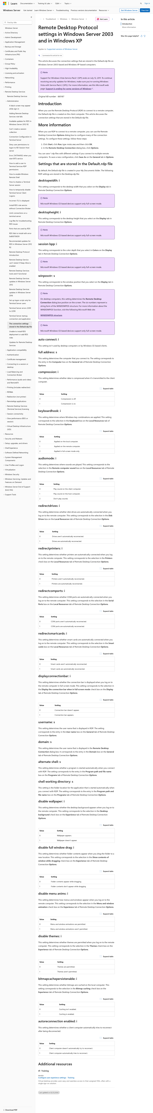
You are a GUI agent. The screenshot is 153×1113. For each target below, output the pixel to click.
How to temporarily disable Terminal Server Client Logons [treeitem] (19, 192)
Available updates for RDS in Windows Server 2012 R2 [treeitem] (20, 123)
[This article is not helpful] (144, 36)
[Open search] (141, 3)
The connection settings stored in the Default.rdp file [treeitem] (20, 325)
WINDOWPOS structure (51, 315)
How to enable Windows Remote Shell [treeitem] (18, 175)
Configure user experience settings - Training (56, 1078)
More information (129, 27)
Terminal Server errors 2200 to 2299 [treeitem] (20, 309)
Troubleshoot (51, 19)
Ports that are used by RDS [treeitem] (19, 228)
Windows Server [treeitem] (11, 28)
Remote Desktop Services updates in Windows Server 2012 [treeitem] (20, 281)
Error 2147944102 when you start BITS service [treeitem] (20, 157)
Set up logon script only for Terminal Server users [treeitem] (20, 302)
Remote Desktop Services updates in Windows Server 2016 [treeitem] (20, 292)
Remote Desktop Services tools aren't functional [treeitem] (19, 272)
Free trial (145, 10)
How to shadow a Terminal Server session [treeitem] (19, 183)
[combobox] (17, 22)
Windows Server (77, 19)
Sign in (147, 3)
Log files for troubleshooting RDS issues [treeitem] (20, 222)
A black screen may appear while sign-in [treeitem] (19, 107)
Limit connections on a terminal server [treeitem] (18, 214)
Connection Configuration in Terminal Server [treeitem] (20, 138)
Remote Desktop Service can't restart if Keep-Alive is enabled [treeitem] (20, 262)
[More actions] (112, 19)
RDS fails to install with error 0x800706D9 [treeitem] (20, 235)
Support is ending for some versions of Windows (68, 88)
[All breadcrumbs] (40, 19)
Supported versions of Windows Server (62, 49)
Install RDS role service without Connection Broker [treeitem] (19, 207)
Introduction (127, 24)
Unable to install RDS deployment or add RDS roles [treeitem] (18, 334)
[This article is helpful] (141, 36)
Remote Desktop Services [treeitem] (17, 96)
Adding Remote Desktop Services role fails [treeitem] (18, 115)
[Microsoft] (4, 3)
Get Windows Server (129, 10)
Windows (63, 19)
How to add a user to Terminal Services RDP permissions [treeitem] (18, 166)
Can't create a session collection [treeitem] (17, 130)
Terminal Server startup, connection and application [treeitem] (20, 317)
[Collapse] (31, 17)
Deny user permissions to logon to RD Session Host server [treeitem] (19, 147)
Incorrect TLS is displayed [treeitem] (19, 200)
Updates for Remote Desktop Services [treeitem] (20, 344)
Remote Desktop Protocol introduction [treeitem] (19, 253)
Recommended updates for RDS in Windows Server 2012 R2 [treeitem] (20, 244)
